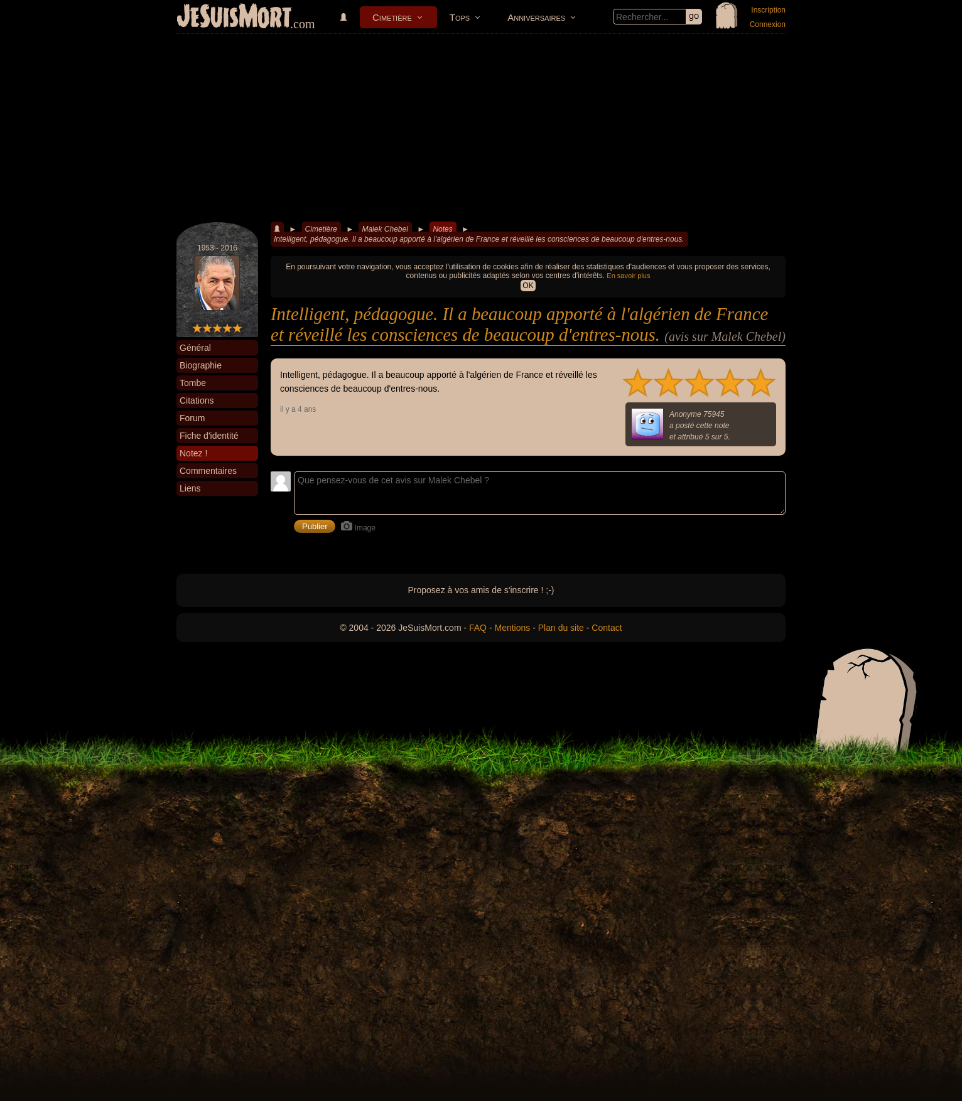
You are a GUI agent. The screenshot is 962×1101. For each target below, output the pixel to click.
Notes (442, 229)
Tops (460, 17)
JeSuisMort (234, 17)
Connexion (768, 24)
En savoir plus (628, 275)
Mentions (512, 628)
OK (527, 285)
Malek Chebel (385, 229)
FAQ (478, 628)
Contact (607, 628)
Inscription (768, 10)
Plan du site (561, 628)
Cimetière (392, 17)
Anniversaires (536, 17)
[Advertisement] (481, 128)
